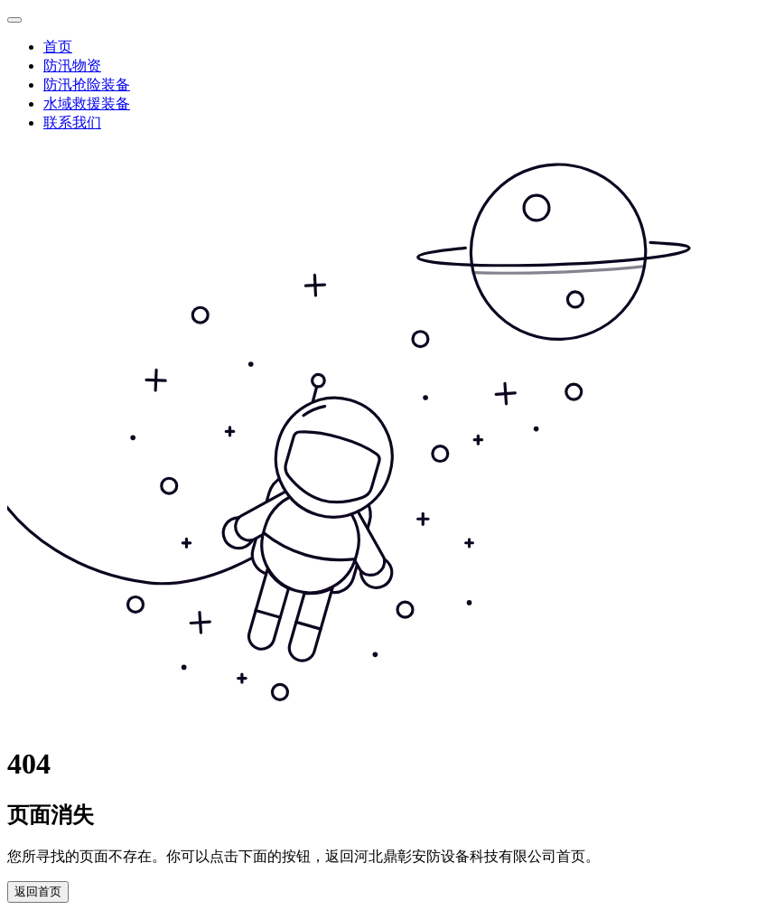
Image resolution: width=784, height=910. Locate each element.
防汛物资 (72, 65)
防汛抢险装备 (86, 84)
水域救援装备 (86, 103)
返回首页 (37, 891)
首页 (57, 46)
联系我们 (72, 122)
